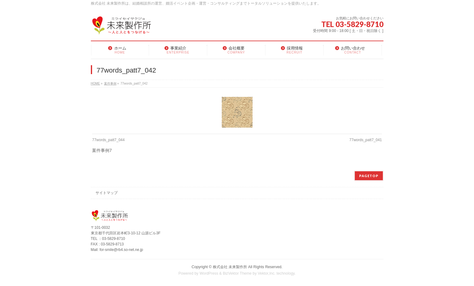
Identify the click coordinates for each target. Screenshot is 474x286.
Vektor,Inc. (267, 273)
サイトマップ (106, 193)
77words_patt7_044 (108, 140)
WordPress (209, 273)
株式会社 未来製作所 (230, 267)
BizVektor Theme (237, 273)
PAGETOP (369, 176)
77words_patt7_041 (365, 140)
